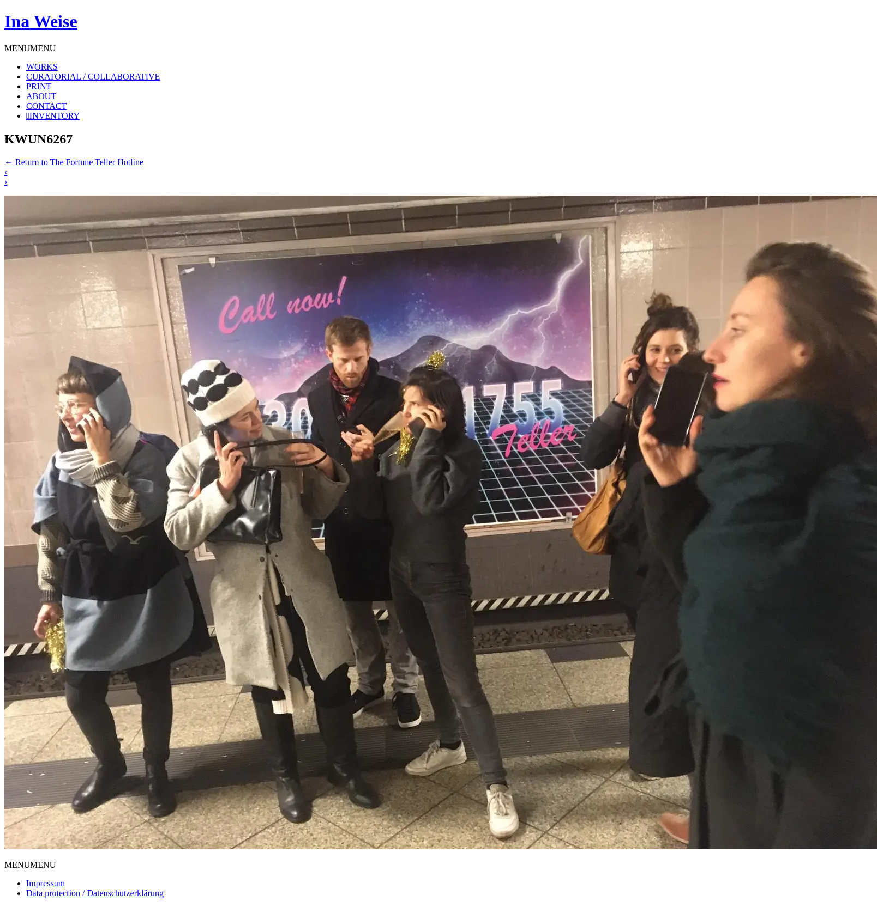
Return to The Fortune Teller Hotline (73, 162)
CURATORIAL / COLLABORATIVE (93, 76)
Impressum (45, 883)
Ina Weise (40, 21)
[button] (30, 48)
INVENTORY (54, 115)
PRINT (38, 86)
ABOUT (41, 96)
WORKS (42, 66)
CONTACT (46, 106)
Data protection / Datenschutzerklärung (95, 893)
